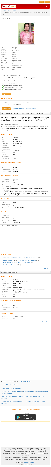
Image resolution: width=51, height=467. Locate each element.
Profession (4, 64)
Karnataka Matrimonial (18, 401)
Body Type (4, 62)
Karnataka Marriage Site (32, 401)
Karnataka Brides (6, 401)
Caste (2, 56)
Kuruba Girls (5, 384)
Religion (3, 54)
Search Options (12, 10)
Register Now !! (6, 94)
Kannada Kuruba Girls (32, 257)
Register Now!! (6, 108)
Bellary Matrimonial (16, 388)
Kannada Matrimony (16, 391)
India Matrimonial (23, 396)
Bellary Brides (5, 388)
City (2, 69)
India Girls (4, 396)
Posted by (3, 52)
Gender (4, 138)
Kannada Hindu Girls (8, 260)
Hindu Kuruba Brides (8, 262)
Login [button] (41, 2)
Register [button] (47, 2)
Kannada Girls (5, 391)
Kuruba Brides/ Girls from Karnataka (12, 257)
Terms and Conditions (29, 462)
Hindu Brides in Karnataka (9, 265)
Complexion (4, 60)
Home (4, 10)
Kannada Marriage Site (42, 391)
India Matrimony (13, 396)
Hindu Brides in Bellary (24, 262)
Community (4, 58)
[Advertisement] (25, 240)
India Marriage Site (35, 396)
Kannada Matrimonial (28, 391)
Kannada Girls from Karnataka (27, 260)
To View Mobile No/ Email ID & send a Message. (23, 108)
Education (3, 66)
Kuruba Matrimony (15, 384)
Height (3, 49)
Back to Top (45, 268)
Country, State (5, 67)
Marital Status (5, 51)
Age (2, 47)
